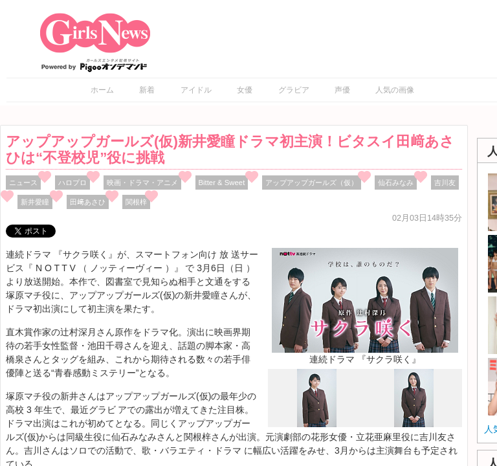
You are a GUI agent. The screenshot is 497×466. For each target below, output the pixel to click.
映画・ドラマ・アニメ (142, 182)
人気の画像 (394, 89)
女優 (244, 89)
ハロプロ (72, 182)
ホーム (102, 89)
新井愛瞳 (35, 202)
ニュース (23, 182)
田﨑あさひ (87, 202)
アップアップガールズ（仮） (311, 182)
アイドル (196, 89)
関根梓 (136, 202)
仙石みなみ (396, 182)
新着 (147, 89)
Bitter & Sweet (222, 182)
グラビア (293, 89)
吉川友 (445, 182)
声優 (342, 89)
